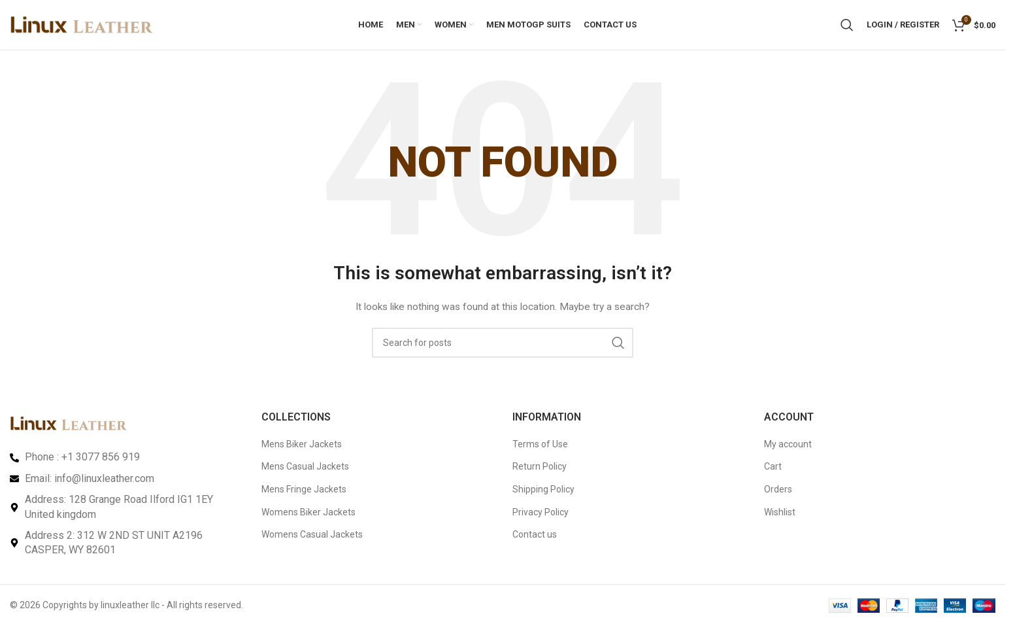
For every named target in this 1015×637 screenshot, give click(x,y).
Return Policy (539, 476)
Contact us (534, 543)
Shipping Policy (543, 498)
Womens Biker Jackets (308, 521)
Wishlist (779, 521)
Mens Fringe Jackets (303, 498)
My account (788, 453)
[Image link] (68, 432)
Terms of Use (540, 453)
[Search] (847, 29)
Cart (773, 476)
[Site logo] (82, 29)
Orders (778, 498)
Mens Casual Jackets (305, 476)
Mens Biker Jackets (301, 453)
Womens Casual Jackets (312, 543)
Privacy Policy (540, 521)
